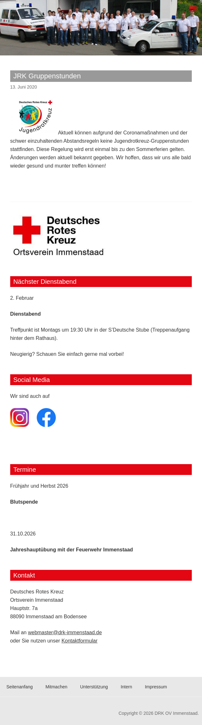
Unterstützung (94, 686)
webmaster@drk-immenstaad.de (65, 632)
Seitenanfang (19, 686)
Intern (126, 686)
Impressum (156, 686)
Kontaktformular (80, 640)
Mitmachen (56, 686)
